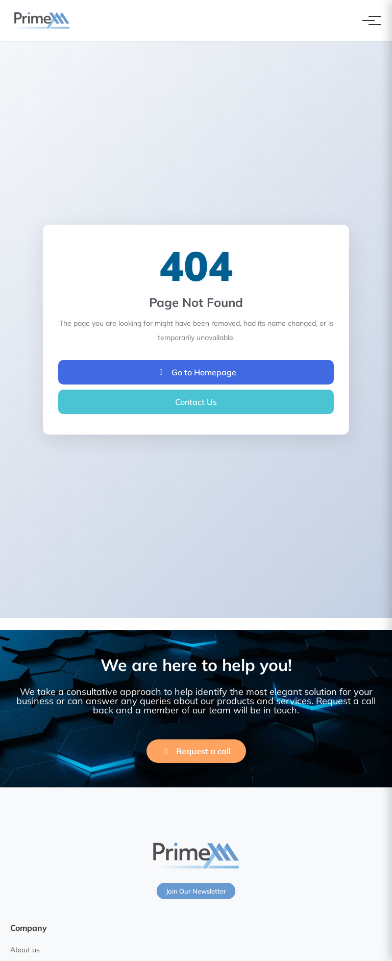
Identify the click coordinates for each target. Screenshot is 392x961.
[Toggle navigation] (368, 20)
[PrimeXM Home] (41, 20)
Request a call (196, 751)
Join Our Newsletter (196, 891)
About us (25, 949)
